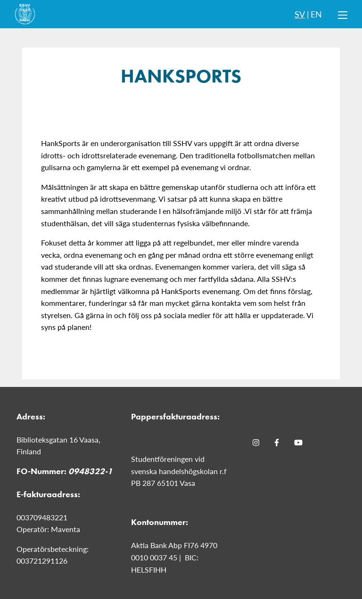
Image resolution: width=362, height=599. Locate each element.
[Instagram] (256, 442)
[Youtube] (298, 442)
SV (300, 14)
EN (316, 14)
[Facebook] (277, 442)
